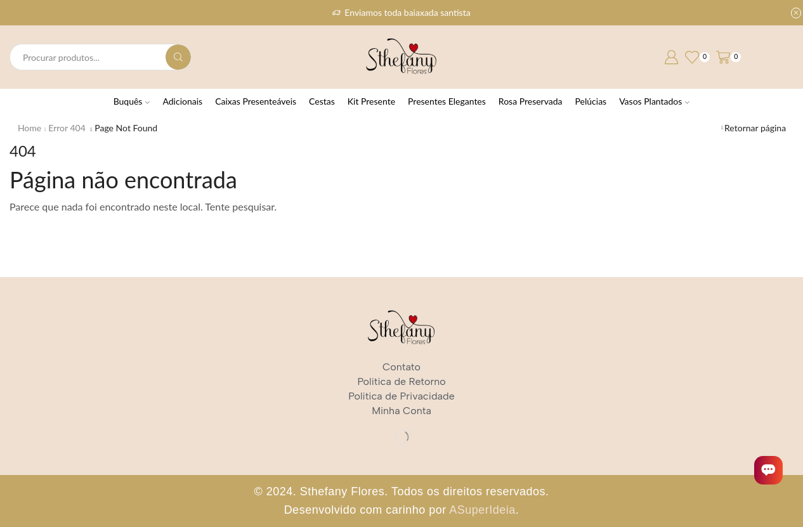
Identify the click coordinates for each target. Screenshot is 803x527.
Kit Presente (371, 101)
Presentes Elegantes (447, 101)
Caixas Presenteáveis (255, 101)
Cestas (322, 101)
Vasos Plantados (654, 101)
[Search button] (178, 57)
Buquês (132, 101)
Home (29, 127)
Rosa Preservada (531, 101)
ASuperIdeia (482, 510)
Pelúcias (591, 101)
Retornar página (755, 127)
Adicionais (182, 101)
